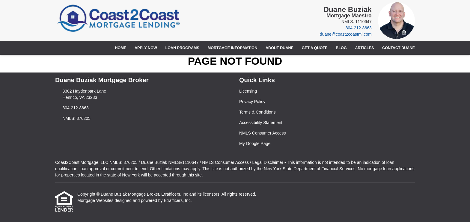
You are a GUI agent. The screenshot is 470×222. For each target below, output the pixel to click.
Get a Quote (315, 48)
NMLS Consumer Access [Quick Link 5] (262, 133)
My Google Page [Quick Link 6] (254, 143)
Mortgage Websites (96, 200)
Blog (341, 48)
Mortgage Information (232, 48)
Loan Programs (182, 48)
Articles (364, 48)
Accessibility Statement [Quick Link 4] (260, 122)
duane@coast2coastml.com (346, 34)
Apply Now (146, 48)
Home (120, 48)
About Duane (279, 48)
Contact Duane (398, 48)
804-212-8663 (359, 27)
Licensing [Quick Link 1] (248, 91)
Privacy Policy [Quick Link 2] (252, 101)
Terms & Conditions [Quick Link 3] (257, 112)
